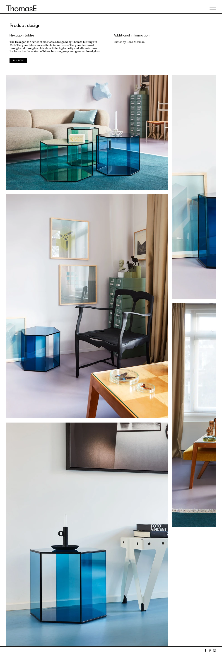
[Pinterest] (210, 650)
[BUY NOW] (18, 60)
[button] (213, 8)
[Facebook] (205, 650)
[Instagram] (214, 650)
